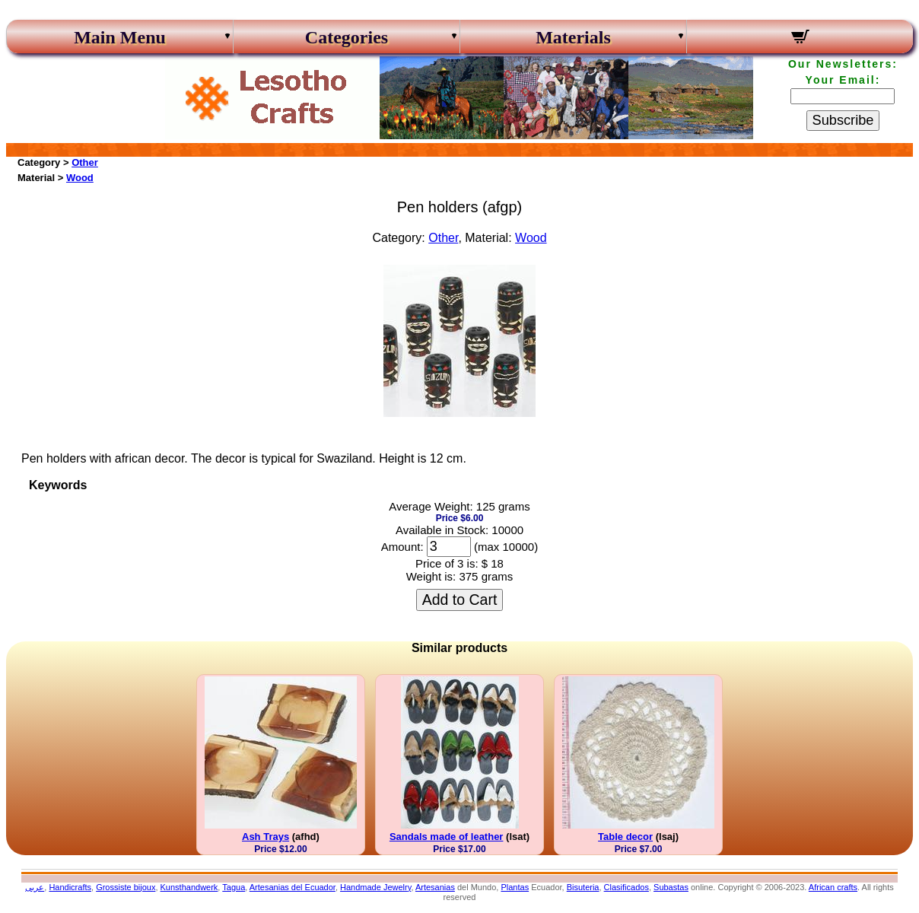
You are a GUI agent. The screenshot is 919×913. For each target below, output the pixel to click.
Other (85, 162)
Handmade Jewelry (375, 887)
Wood (80, 177)
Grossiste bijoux (125, 887)
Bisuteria (583, 887)
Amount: (402, 546)
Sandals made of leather (447, 836)
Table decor (625, 836)
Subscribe (843, 120)
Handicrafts (70, 887)
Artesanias (435, 887)
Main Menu (120, 37)
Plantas (515, 887)
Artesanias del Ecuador (292, 887)
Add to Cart (460, 599)
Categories (346, 37)
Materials (573, 37)
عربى (34, 887)
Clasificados (626, 887)
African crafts (833, 887)
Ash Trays (265, 836)
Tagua (233, 887)
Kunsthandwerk (189, 887)
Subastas (670, 887)
